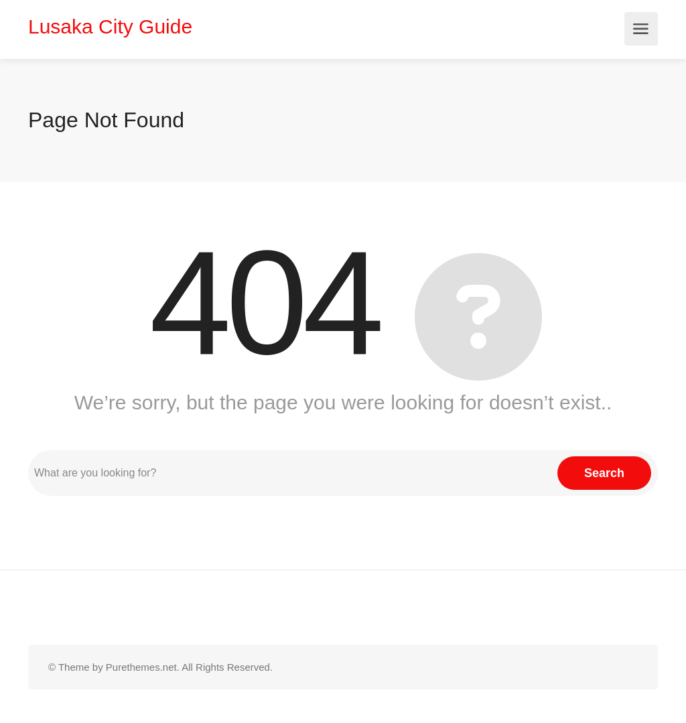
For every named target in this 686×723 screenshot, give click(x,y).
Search (604, 473)
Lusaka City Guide (110, 26)
